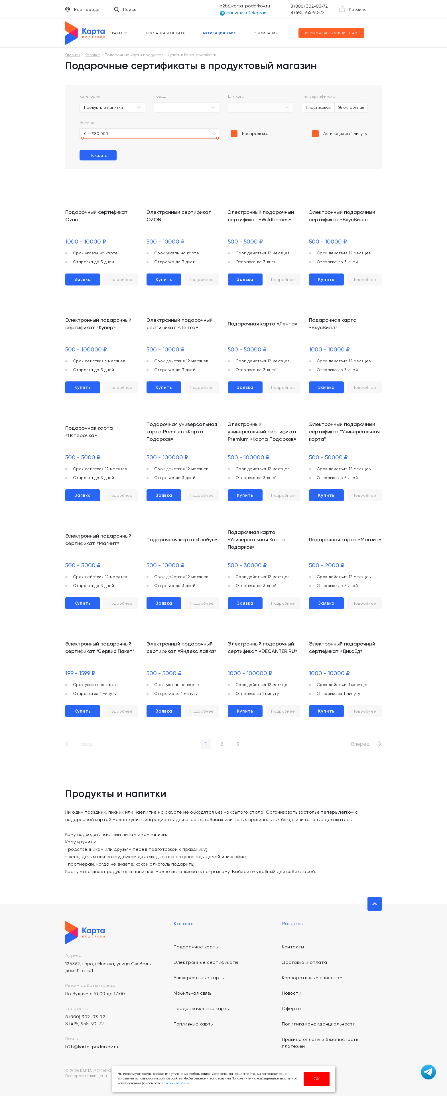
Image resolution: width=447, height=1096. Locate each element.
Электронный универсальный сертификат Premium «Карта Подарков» (262, 431)
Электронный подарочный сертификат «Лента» (180, 323)
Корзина (353, 9)
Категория (90, 96)
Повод (160, 96)
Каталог (120, 33)
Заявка (82, 279)
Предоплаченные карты (202, 1008)
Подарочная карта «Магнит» (345, 539)
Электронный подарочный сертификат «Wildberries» (261, 215)
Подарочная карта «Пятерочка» (89, 431)
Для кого (236, 96)
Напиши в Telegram (244, 13)
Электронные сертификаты (206, 962)
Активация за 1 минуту (345, 133)
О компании (266, 33)
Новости (291, 993)
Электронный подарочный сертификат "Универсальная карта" (344, 431)
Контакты (293, 947)
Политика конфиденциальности (318, 1024)
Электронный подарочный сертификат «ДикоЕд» (342, 647)
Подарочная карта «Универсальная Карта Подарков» (256, 539)
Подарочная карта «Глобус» (182, 539)
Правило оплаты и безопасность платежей (320, 1043)
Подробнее (121, 279)
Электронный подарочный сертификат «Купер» (98, 323)
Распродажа (255, 133)
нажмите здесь (177, 1083)
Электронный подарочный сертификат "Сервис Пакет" (99, 647)
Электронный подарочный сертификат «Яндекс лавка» (182, 647)
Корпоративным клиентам (331, 33)
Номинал (88, 122)
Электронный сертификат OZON (179, 215)
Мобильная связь (193, 993)
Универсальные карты (199, 977)
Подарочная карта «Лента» (262, 324)
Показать (98, 155)
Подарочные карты (196, 947)
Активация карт (219, 33)
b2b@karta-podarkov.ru (245, 6)
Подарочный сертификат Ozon (96, 215)
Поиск (125, 9)
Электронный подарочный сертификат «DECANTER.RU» (263, 647)
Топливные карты (194, 1024)
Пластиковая (318, 107)
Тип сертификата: (319, 96)
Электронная (351, 107)
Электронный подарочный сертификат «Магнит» (98, 539)
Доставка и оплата (165, 33)
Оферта (291, 1008)
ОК (317, 1078)
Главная (72, 55)
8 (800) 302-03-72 (309, 6)
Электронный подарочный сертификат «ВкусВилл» (342, 215)
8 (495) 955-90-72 (307, 12)
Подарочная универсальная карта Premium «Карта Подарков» (182, 431)
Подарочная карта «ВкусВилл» (333, 323)
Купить (164, 279)
